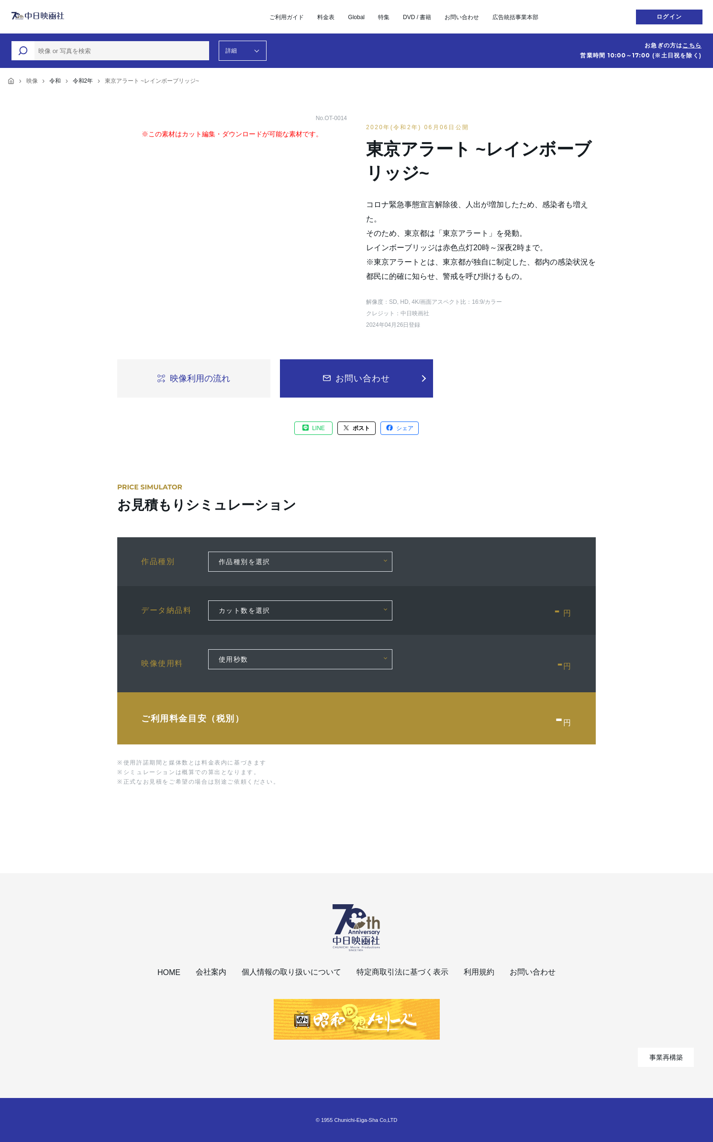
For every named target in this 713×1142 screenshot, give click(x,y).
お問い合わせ (462, 17)
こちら (692, 45)
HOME (168, 972)
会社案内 (211, 972)
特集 (384, 17)
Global (356, 17)
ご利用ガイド (286, 17)
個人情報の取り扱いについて (291, 972)
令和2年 (83, 81)
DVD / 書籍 (417, 17)
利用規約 (479, 972)
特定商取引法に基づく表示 (402, 972)
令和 (55, 81)
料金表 (325, 17)
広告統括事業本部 (515, 17)
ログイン (669, 16)
